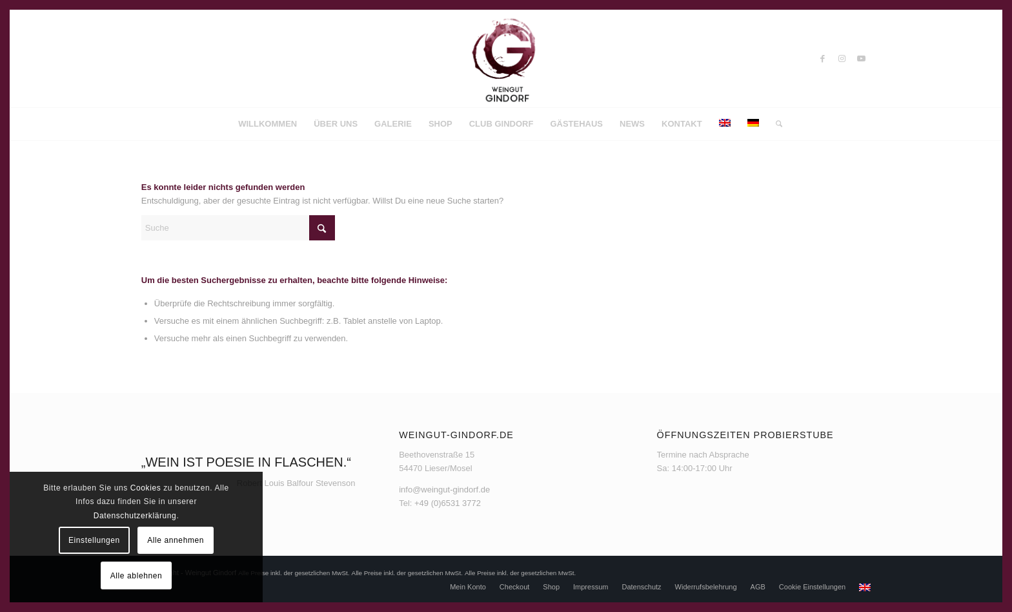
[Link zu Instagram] (841, 59)
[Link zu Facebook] (822, 59)
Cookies (145, 487)
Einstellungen (94, 540)
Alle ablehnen (136, 575)
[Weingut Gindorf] (506, 58)
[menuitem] (267, 124)
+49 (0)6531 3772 (447, 503)
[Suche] (774, 124)
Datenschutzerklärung (135, 515)
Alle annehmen (175, 540)
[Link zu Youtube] (861, 59)
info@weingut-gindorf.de (444, 489)
